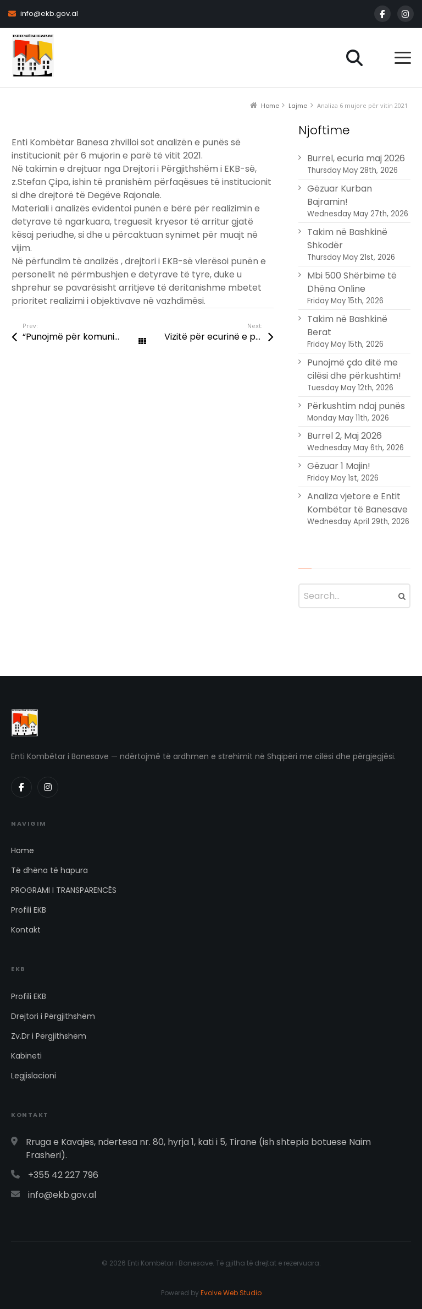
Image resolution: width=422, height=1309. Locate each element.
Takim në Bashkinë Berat (347, 326)
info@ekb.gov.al (43, 13)
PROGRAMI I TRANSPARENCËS (63, 890)
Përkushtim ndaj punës (356, 406)
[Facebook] (382, 14)
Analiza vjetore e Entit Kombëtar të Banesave (357, 503)
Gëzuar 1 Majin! (338, 466)
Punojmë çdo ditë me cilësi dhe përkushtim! (354, 369)
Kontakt (26, 929)
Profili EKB (28, 909)
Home (22, 850)
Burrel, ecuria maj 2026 (356, 158)
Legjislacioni (33, 1075)
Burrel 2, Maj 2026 (344, 435)
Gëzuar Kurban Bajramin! (339, 195)
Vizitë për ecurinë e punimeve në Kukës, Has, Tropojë (218, 336)
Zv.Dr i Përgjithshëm (48, 1035)
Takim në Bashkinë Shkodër (347, 239)
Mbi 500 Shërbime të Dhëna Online (352, 282)
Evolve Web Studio (231, 1292)
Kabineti (26, 1055)
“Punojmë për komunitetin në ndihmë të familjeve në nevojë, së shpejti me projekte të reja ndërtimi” (82, 336)
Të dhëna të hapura (49, 870)
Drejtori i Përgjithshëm (53, 1016)
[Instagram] (405, 14)
